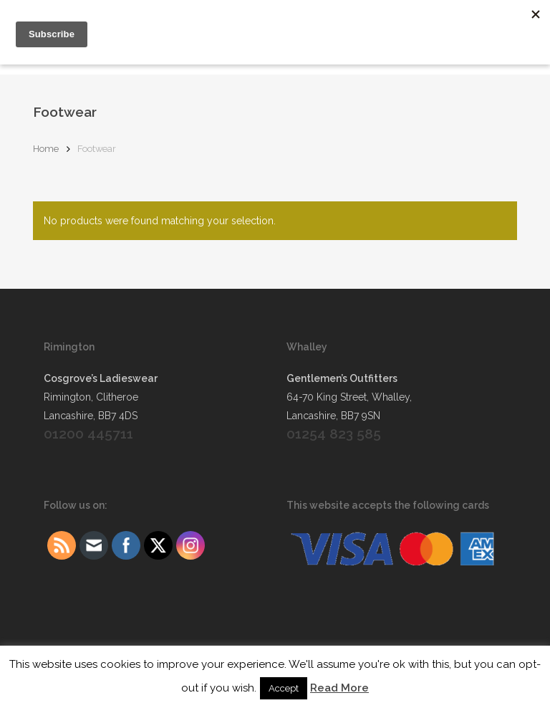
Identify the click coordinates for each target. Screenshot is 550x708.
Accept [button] (284, 688)
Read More (339, 687)
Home (46, 148)
